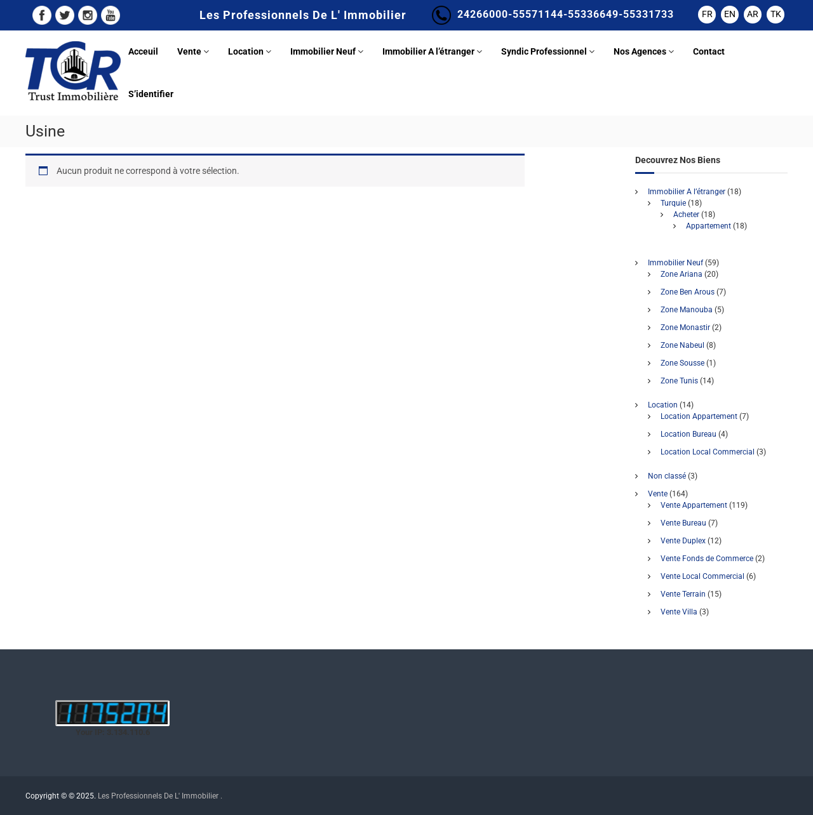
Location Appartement (699, 416)
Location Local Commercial (708, 451)
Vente (189, 51)
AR (752, 14)
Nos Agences (640, 51)
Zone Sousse (682, 363)
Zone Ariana (681, 274)
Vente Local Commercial (702, 576)
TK (775, 14)
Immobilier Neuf (323, 51)
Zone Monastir (685, 327)
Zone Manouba (687, 309)
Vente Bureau (683, 523)
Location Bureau (688, 434)
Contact (709, 51)
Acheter (686, 214)
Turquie (673, 203)
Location (246, 51)
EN (730, 14)
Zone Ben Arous (688, 292)
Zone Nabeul (682, 345)
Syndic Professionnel (544, 51)
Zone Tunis (679, 380)
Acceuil (143, 51)
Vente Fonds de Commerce (707, 558)
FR (707, 14)
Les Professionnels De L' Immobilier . (160, 796)
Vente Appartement (694, 505)
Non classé (667, 476)
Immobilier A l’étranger (428, 51)
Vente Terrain (683, 594)
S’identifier (150, 94)
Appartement (708, 226)
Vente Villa (679, 611)
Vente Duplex (683, 540)
